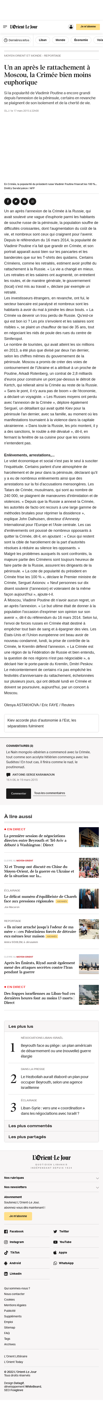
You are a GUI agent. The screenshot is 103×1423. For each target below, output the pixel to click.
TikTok (15, 1252)
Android (15, 1263)
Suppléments (13, 1316)
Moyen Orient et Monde (23, 55)
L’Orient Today (13, 1362)
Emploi (8, 1322)
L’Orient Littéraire (15, 1356)
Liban (43, 40)
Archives (10, 1344)
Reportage (52, 55)
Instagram (17, 1242)
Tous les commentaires (49, 793)
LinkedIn (16, 1273)
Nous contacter (14, 1294)
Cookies (9, 1299)
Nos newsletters (15, 1187)
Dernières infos (16, 40)
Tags (7, 1338)
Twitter (64, 1231)
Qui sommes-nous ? (17, 1288)
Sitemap (9, 1327)
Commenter (18, 793)
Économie (81, 40)
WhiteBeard (33, 1386)
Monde (60, 40)
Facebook (17, 1231)
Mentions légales (15, 1305)
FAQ (7, 1333)
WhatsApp (66, 1263)
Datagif (19, 1383)
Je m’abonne (88, 26)
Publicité (10, 1310)
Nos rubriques (14, 1177)
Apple (63, 1252)
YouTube (65, 1242)
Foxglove (17, 1390)
